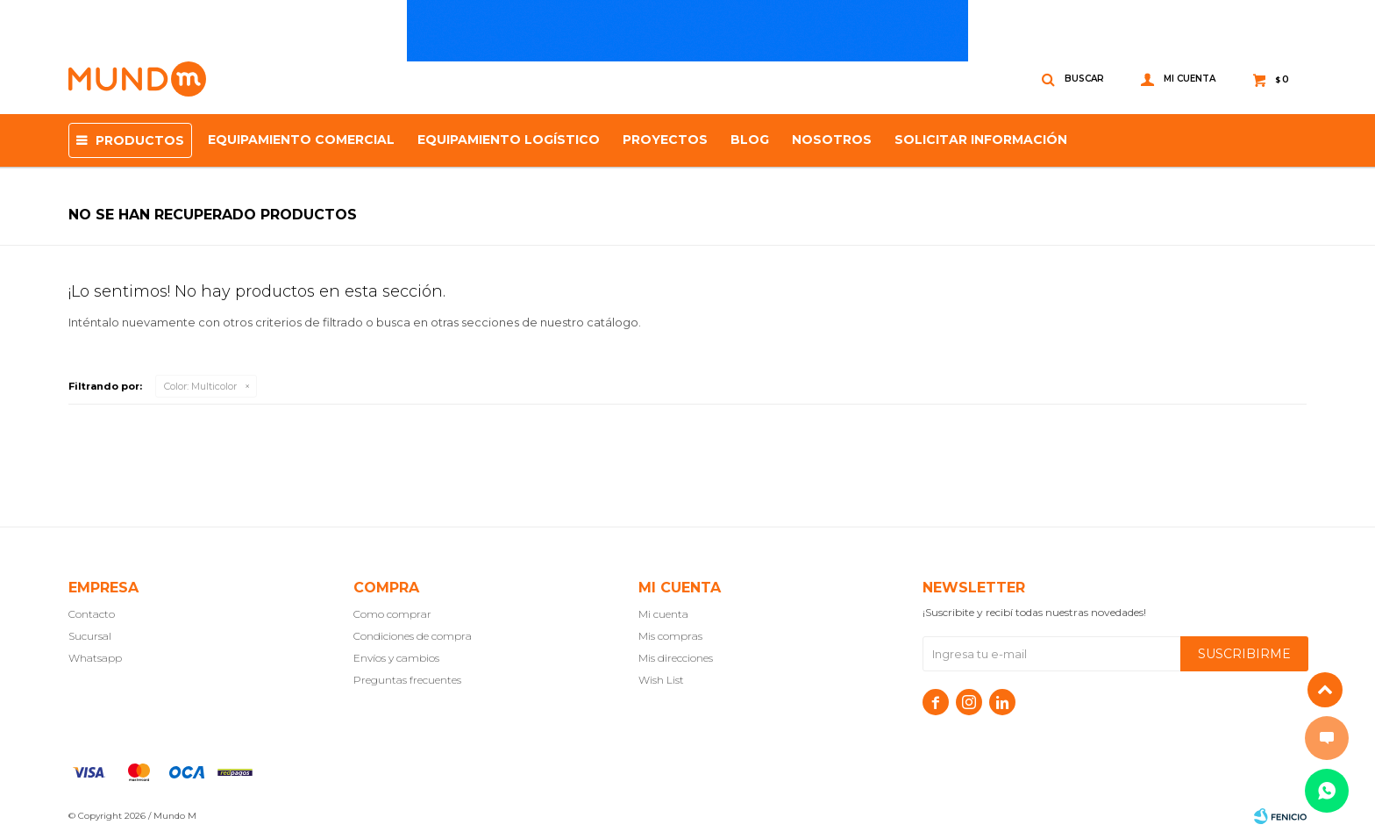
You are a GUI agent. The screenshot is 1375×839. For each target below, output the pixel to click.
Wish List (661, 679)
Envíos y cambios (396, 657)
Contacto (91, 613)
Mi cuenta (663, 613)
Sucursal (89, 635)
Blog (749, 139)
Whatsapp (95, 657)
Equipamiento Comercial (301, 139)
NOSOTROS (832, 139)
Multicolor (200, 386)
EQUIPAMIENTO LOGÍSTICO (508, 139)
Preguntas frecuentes (407, 679)
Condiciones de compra (412, 635)
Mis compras (670, 635)
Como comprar (392, 613)
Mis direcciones (675, 657)
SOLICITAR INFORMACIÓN (980, 139)
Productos (140, 140)
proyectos (665, 139)
